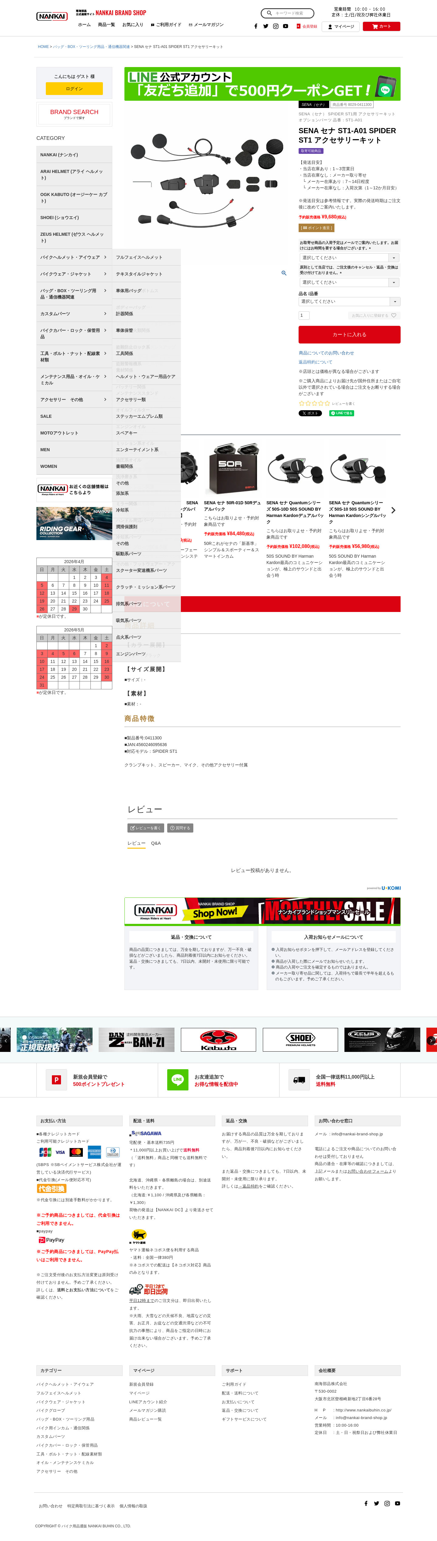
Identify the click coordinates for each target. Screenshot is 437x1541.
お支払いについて (238, 1402)
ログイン (74, 88)
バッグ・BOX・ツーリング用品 (65, 1419)
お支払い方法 (53, 1120)
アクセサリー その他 (61, 399)
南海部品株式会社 (331, 1383)
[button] (131, 510)
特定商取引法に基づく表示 (91, 1506)
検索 (269, 13)
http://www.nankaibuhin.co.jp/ (363, 1410)
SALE (46, 416)
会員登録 (306, 26)
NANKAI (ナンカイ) (59, 154)
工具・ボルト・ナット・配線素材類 (70, 356)
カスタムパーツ (55, 313)
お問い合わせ (51, 1506)
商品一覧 (106, 24)
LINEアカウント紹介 (148, 1402)
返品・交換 (236, 1120)
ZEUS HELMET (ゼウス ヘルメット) (72, 237)
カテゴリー (51, 1370)
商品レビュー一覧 (145, 1419)
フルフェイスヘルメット (59, 1393)
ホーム (84, 24)
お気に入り (133, 24)
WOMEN (48, 466)
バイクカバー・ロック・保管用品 (70, 333)
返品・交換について (240, 1410)
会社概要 (327, 1370)
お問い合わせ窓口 (336, 1120)
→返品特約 (248, 1186)
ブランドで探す (74, 114)
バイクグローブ (50, 1410)
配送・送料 (143, 1120)
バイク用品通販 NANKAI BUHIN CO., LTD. (96, 1526)
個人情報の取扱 (133, 1506)
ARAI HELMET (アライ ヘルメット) (71, 174)
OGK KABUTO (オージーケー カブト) (73, 197)
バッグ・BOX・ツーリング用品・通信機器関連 (91, 47)
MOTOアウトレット (59, 433)
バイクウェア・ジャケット (65, 274)
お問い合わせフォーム (367, 1171)
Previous (5, 1040)
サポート (234, 1370)
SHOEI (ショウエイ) (59, 217)
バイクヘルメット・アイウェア (70, 257)
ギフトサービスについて (244, 1419)
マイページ (340, 27)
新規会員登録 (141, 1384)
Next (431, 1040)
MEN (45, 449)
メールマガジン (206, 24)
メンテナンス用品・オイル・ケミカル (70, 379)
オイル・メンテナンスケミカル (65, 1462)
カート (381, 26)
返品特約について (316, 362)
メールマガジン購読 (147, 1410)
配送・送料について (240, 1393)
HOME (43, 47)
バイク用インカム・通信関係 (63, 1428)
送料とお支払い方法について (83, 1290)
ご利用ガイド (166, 24)
